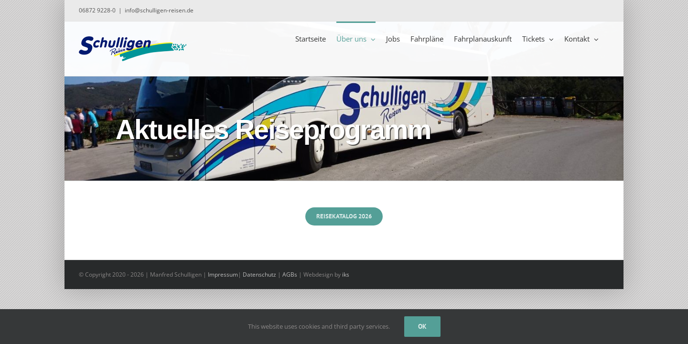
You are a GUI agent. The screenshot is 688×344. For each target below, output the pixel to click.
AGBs (289, 274)
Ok (422, 326)
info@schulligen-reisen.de (159, 10)
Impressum (223, 274)
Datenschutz (259, 274)
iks (345, 274)
